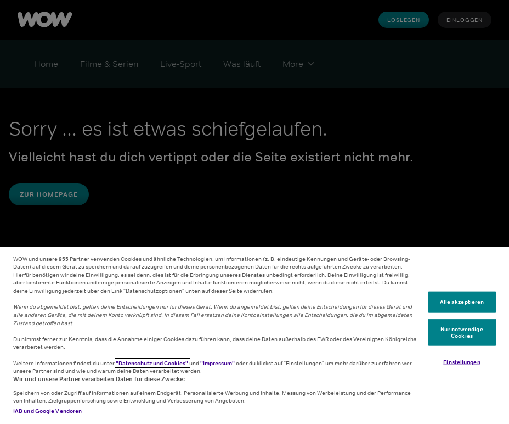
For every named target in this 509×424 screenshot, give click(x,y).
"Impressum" (218, 363)
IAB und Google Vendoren (47, 411)
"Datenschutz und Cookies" (152, 363)
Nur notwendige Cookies (461, 332)
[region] (254, 335)
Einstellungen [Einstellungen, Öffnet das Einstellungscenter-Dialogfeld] (461, 362)
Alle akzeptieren (462, 301)
